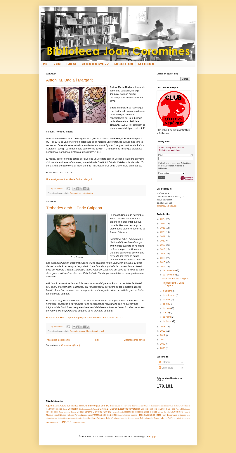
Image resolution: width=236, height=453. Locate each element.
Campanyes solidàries (160, 406)
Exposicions (146, 409)
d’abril (166, 312)
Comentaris (166, 368)
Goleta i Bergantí (84, 412)
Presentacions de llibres (80, 331)
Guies (57, 63)
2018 (163, 249)
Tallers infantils (146, 418)
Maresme (175, 412)
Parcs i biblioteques (83, 415)
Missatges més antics (134, 340)
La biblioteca (146, 63)
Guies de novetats (102, 412)
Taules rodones (160, 418)
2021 (163, 236)
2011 (163, 335)
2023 (163, 227)
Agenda (50, 405)
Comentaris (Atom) (70, 345)
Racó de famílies (60, 418)
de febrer (167, 321)
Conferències (56, 409)
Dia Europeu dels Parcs (88, 409)
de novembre (169, 274)
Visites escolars (78, 422)
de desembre (169, 270)
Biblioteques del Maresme (120, 406)
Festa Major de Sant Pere (163, 409)
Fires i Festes (52, 412)
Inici (45, 63)
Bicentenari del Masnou (141, 406)
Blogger (153, 436)
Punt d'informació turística (173, 415)
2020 (163, 240)
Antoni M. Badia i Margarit (69, 80)
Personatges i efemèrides (81, 193)
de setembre (169, 295)
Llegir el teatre (150, 412)
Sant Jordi (91, 418)
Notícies (70, 415)
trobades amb (98, 331)
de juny (167, 304)
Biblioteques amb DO (95, 63)
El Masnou (112, 409)
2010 (163, 339)
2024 (163, 223)
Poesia (121, 415)
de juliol (167, 299)
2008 (163, 348)
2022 (163, 232)
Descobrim (73, 409)
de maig (167, 308)
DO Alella (102, 409)
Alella (57, 406)
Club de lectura (175, 406)
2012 (163, 331)
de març (167, 317)
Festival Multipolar (183, 409)
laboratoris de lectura (133, 412)
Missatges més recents (58, 340)
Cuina (65, 409)
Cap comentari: (57, 188)
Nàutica (62, 415)
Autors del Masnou (69, 405)
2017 (163, 253)
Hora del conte (118, 412)
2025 (163, 219)
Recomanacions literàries (77, 418)
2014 (163, 266)
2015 (163, 262)
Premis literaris (130, 415)
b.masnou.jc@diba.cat (166, 206)
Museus (49, 415)
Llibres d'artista (164, 412)
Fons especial (64, 412)
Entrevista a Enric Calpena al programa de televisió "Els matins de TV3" (85, 317)
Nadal (56, 415)
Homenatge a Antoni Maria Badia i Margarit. (69, 179)
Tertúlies (171, 418)
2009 (163, 344)
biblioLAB (83, 406)
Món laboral (185, 412)
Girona (73, 412)
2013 (163, 326)
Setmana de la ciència (107, 418)
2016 (163, 258)
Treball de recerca (183, 418)
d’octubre (168, 291)
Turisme (71, 63)
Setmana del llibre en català (128, 418)
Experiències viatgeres (129, 409)
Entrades (164, 362)
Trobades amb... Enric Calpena (74, 208)
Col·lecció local (123, 63)
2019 (163, 245)
